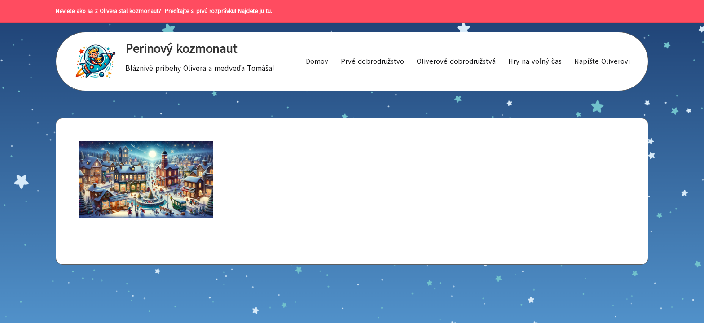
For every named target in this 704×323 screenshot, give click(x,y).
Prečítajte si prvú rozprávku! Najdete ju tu (216, 11)
